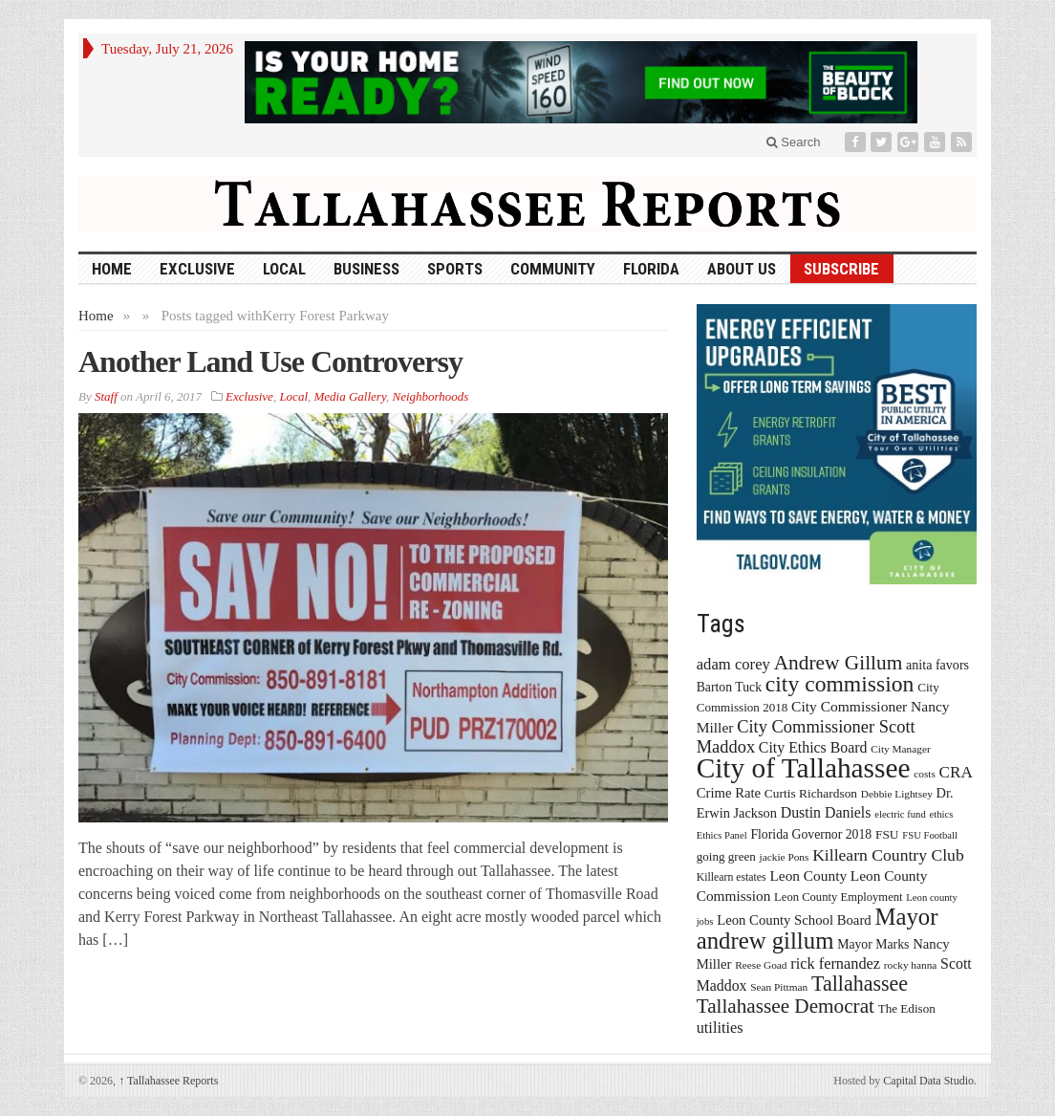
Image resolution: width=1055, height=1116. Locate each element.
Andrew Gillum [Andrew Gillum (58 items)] (838, 662)
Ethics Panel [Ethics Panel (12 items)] (722, 835)
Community (552, 268)
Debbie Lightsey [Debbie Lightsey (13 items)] (897, 793)
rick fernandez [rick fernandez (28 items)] (835, 963)
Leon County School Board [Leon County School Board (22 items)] (794, 920)
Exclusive (197, 268)
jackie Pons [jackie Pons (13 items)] (784, 857)
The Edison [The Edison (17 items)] (907, 1008)
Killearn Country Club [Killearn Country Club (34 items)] (888, 854)
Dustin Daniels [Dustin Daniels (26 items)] (826, 812)
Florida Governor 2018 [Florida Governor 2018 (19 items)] (811, 834)
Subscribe (841, 268)
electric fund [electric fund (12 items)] (900, 814)
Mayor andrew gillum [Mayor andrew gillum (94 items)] (817, 928)
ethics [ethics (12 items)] (942, 814)
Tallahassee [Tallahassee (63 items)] (859, 984)
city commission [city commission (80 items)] (840, 683)
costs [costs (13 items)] (925, 773)
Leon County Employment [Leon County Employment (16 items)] (838, 897)
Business (366, 268)
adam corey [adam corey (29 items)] (733, 664)
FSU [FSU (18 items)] (887, 834)
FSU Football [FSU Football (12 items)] (930, 835)
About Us (741, 268)
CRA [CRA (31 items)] (956, 772)
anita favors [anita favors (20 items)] (937, 664)
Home (96, 315)
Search (793, 142)
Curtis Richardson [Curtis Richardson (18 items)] (810, 793)
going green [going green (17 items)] (726, 856)
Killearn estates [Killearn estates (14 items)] (731, 877)
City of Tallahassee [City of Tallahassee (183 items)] (804, 768)
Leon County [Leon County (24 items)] (808, 875)
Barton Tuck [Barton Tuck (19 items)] (729, 687)
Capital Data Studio (928, 1080)
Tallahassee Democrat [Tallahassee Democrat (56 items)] (785, 1006)
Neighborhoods (430, 396)
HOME (112, 268)
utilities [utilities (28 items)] (720, 1027)
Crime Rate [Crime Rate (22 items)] (729, 792)
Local (284, 268)
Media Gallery (350, 396)
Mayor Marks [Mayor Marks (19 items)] (873, 944)
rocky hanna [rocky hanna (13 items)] (910, 965)
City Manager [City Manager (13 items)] (900, 749)
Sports (455, 268)
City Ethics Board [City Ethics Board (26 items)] (813, 747)
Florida (651, 268)
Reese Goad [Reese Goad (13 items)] (760, 965)
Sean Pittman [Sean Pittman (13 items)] (778, 987)
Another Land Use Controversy (270, 361)
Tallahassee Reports (168, 1080)
